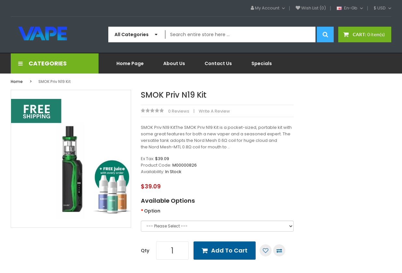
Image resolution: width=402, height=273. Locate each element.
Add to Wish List (266, 250)
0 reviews (178, 111)
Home (17, 81)
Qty (145, 250)
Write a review (214, 111)
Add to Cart (229, 250)
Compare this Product (279, 250)
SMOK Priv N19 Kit (54, 81)
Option (152, 211)
